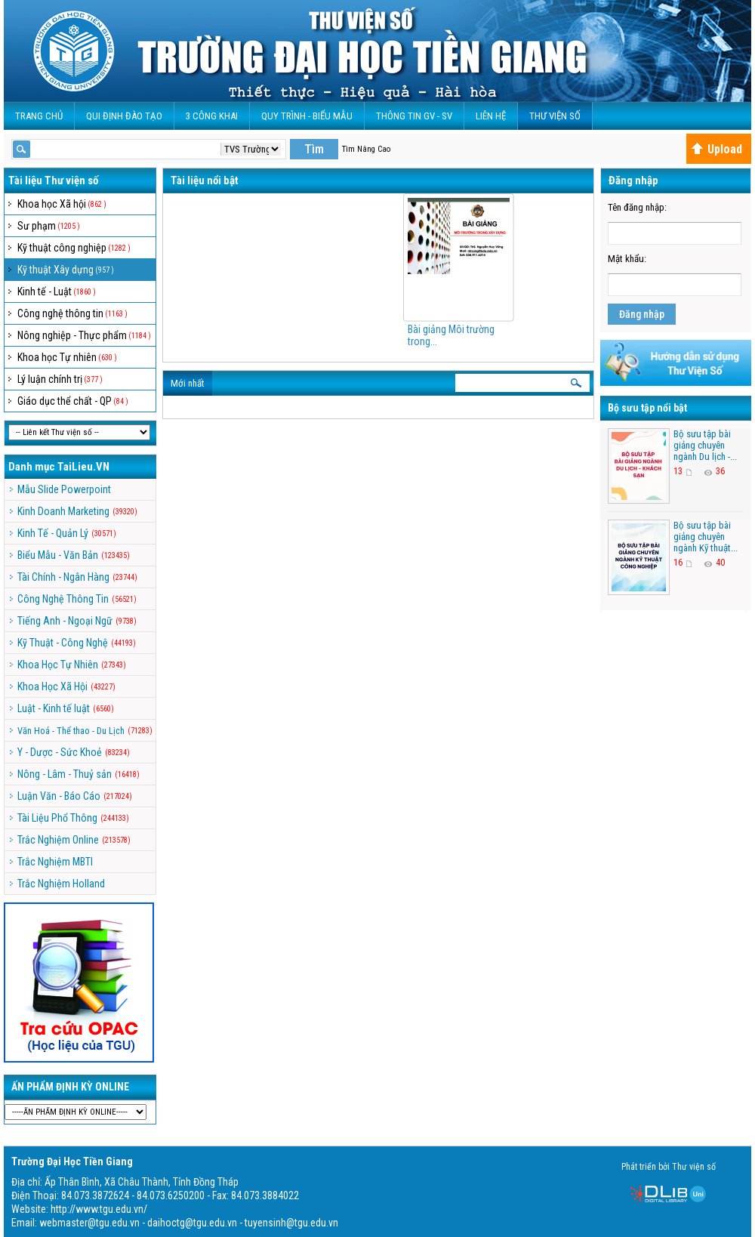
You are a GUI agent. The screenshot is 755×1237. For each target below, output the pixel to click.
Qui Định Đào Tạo (124, 116)
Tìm (314, 149)
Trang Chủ (39, 116)
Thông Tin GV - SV (414, 116)
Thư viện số (555, 116)
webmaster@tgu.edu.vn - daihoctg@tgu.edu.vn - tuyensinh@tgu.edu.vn (188, 1223)
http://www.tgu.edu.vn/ (99, 1209)
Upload (716, 149)
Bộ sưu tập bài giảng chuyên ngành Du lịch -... (705, 445)
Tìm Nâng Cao (366, 149)
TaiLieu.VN (83, 467)
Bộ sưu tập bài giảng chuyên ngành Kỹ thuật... (705, 537)
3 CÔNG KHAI (212, 116)
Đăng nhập (641, 314)
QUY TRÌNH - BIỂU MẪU (307, 116)
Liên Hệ (491, 116)
